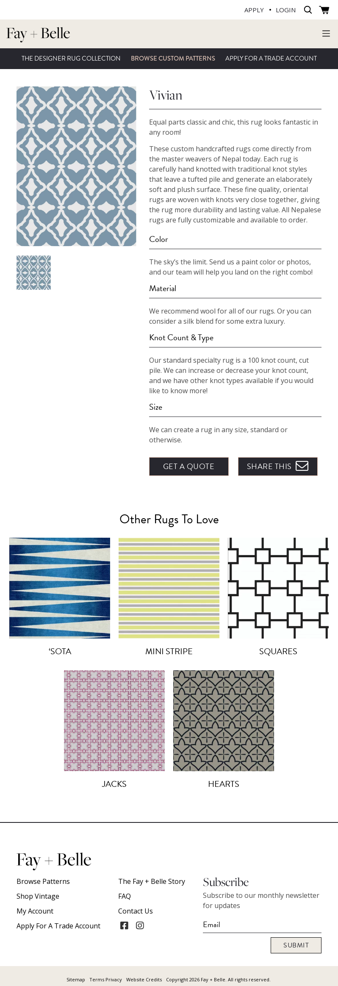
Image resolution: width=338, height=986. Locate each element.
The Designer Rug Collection (71, 58)
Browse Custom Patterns (173, 58)
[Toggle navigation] (326, 33)
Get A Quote (189, 466)
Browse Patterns (43, 881)
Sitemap (75, 979)
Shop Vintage (38, 896)
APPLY (254, 10)
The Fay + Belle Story (151, 881)
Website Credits (144, 979)
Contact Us (135, 911)
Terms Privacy (105, 979)
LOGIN (286, 10)
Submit (296, 945)
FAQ (124, 896)
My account (35, 911)
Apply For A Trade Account (271, 58)
